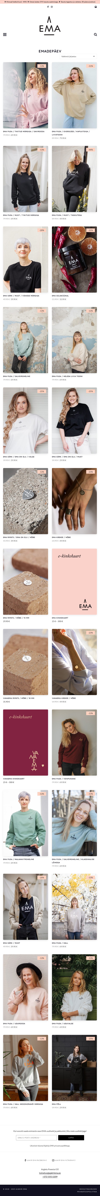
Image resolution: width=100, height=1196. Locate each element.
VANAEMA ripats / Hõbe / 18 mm (18, 698)
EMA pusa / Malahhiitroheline (18, 859)
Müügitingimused (88, 1189)
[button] (5, 35)
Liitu (71, 1138)
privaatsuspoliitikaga (62, 1146)
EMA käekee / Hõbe (61, 537)
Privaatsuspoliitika (87, 1191)
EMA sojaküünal (60, 296)
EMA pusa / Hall (60, 943)
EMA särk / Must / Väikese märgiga (21, 296)
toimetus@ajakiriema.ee (50, 1173)
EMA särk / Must (11, 943)
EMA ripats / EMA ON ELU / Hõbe (19, 537)
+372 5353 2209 (50, 1176)
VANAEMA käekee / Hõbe (64, 698)
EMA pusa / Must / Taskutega (67, 215)
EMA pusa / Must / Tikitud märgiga (21, 215)
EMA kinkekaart (60, 618)
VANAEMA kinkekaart (13, 779)
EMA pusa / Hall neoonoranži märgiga (23, 1104)
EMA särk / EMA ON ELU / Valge (18, 457)
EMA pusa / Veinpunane (64, 779)
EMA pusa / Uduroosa (14, 1024)
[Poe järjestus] (78, 56)
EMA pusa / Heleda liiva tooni (67, 376)
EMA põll (56, 1104)
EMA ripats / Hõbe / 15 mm (16, 618)
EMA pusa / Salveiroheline (16, 376)
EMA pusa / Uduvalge (62, 1024)
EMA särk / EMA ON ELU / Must (67, 457)
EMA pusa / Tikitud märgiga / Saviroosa (23, 131)
